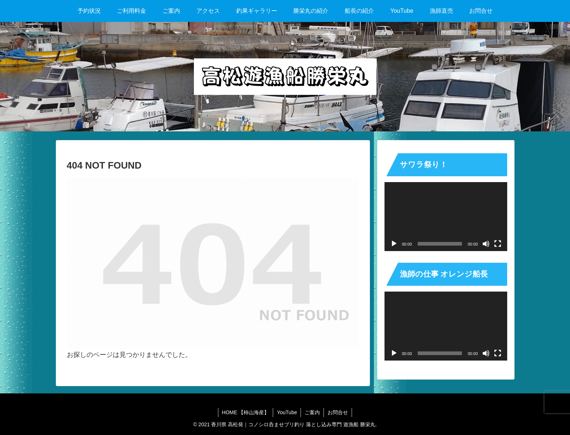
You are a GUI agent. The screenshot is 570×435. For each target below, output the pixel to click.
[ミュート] (486, 243)
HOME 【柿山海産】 (245, 412)
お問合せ (338, 412)
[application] (446, 216)
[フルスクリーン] (497, 243)
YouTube (287, 412)
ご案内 (312, 412)
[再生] (394, 243)
